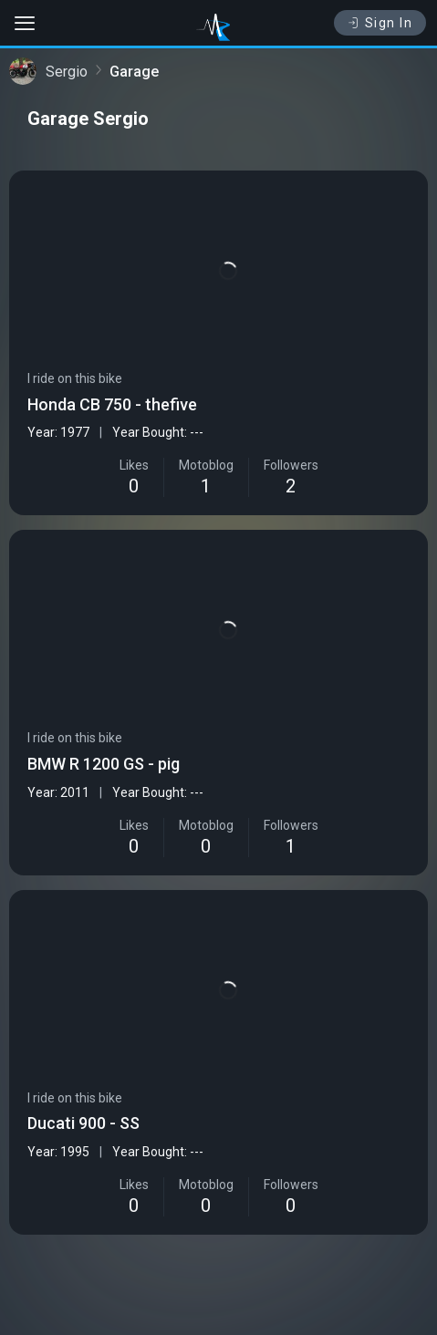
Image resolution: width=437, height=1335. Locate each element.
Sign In (380, 23)
